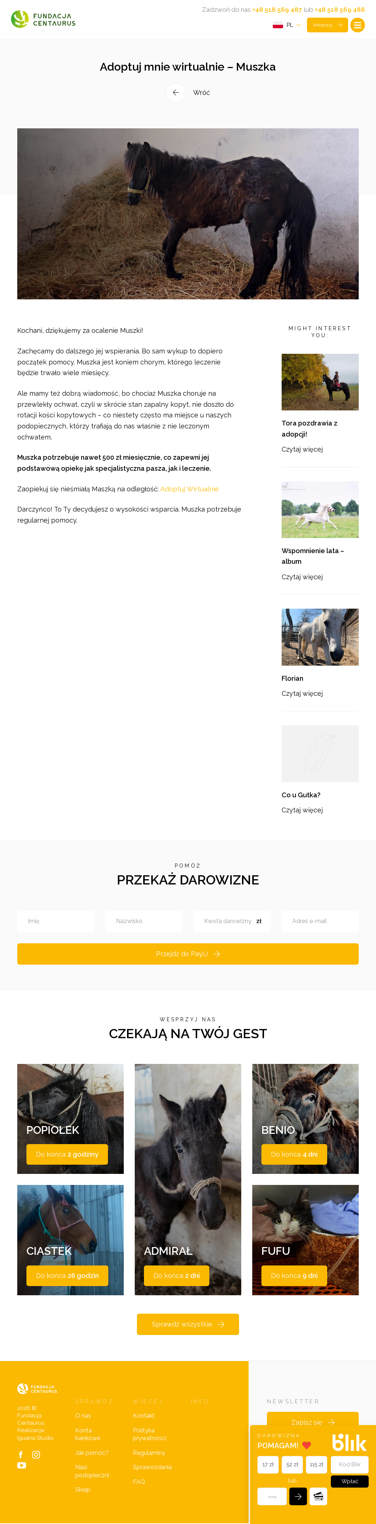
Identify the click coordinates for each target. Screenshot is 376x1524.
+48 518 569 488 (340, 10)
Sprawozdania (152, 1467)
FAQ (139, 1482)
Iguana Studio (35, 1438)
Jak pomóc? (92, 1453)
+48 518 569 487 (276, 10)
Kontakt (144, 1416)
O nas (83, 1416)
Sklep (82, 1490)
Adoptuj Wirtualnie (189, 499)
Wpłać (349, 1481)
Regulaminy (149, 1453)
